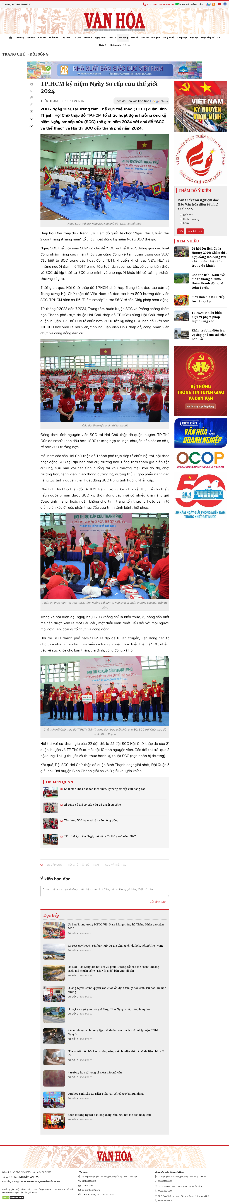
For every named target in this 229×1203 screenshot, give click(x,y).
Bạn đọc (194, 37)
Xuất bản (53, 37)
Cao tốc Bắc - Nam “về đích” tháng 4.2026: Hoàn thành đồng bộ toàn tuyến (208, 281)
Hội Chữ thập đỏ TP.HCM (83, 864)
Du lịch (77, 37)
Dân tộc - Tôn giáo (150, 37)
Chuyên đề (168, 37)
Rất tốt (186, 215)
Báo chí (42, 37)
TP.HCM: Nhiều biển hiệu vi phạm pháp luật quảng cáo (207, 317)
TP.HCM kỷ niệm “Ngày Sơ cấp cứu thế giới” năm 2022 (99, 836)
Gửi (181, 231)
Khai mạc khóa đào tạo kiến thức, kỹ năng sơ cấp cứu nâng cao (104, 788)
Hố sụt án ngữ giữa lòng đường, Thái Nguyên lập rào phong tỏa (109, 1009)
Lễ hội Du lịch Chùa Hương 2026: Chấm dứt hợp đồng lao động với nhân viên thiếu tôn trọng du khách (209, 257)
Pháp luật (182, 37)
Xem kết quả (195, 231)
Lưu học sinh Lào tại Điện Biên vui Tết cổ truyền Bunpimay (106, 1093)
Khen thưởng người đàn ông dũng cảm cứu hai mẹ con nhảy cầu (109, 1114)
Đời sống (123, 37)
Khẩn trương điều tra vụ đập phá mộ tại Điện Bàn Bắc (209, 334)
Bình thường (189, 219)
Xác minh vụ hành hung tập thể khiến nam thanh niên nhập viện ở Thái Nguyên (113, 1032)
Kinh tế (134, 37)
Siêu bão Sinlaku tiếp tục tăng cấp (208, 299)
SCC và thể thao (116, 864)
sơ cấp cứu (54, 864)
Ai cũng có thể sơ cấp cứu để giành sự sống (92, 804)
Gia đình (88, 37)
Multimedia (115, 45)
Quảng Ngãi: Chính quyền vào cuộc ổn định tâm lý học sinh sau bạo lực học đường (117, 989)
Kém (184, 223)
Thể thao (66, 37)
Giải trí (112, 37)
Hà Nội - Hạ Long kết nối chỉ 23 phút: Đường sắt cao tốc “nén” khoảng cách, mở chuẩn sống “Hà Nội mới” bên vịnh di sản (113, 968)
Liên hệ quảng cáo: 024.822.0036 (96, 1194)
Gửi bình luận (158, 901)
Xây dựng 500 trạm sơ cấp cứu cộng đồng (90, 820)
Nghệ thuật (100, 37)
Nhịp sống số (207, 37)
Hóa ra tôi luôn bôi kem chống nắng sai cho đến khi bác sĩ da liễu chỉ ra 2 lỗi (116, 1053)
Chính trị (19, 37)
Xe (218, 37)
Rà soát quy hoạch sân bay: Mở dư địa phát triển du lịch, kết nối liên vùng (115, 945)
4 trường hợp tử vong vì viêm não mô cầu (95, 1072)
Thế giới (103, 45)
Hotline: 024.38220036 (158, 4)
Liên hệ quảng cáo (189, 4)
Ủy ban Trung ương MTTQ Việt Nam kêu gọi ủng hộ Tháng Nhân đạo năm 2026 (116, 926)
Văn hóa (31, 37)
